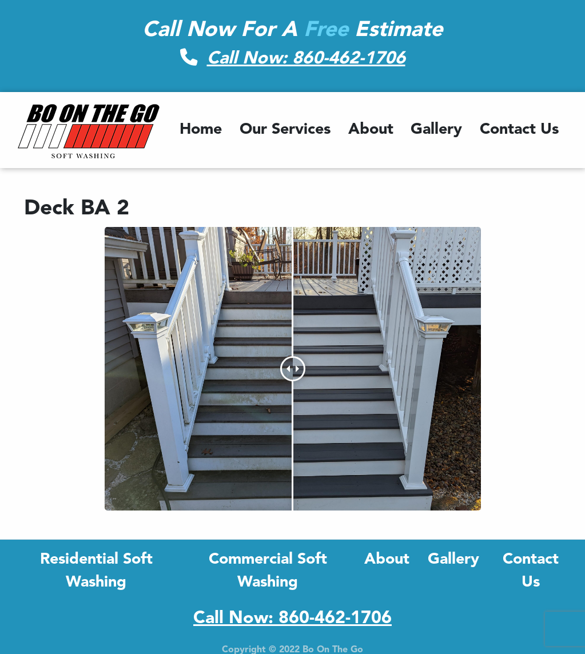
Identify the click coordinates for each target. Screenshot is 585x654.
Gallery (436, 130)
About (370, 130)
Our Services (285, 130)
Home (201, 130)
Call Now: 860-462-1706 (306, 58)
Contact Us (519, 130)
